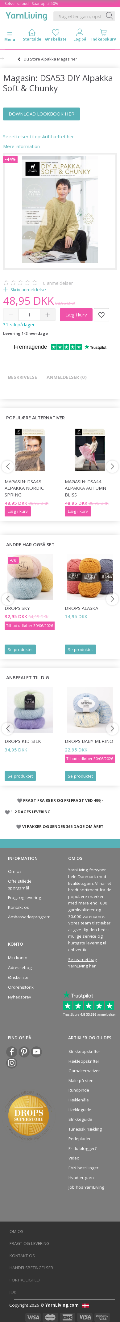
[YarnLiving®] (26, 15)
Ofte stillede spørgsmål (19, 884)
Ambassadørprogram (28, 917)
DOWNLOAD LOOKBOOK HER (41, 114)
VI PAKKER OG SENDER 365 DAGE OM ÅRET (63, 826)
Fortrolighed (25, 1280)
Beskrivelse (22, 377)
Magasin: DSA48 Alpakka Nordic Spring (24, 488)
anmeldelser (58, 283)
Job (13, 1292)
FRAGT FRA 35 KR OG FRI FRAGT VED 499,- (63, 800)
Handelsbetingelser (31, 1267)
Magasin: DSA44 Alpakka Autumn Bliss (85, 488)
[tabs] (104, 36)
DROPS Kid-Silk (23, 741)
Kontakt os (18, 907)
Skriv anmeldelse (27, 289)
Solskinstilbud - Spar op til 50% (31, 3)
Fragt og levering (24, 897)
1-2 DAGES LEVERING (31, 811)
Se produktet (20, 649)
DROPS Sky (17, 608)
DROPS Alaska (81, 608)
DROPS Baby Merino (89, 741)
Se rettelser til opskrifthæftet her (38, 136)
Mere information (21, 146)
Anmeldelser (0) (67, 377)
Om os (15, 871)
